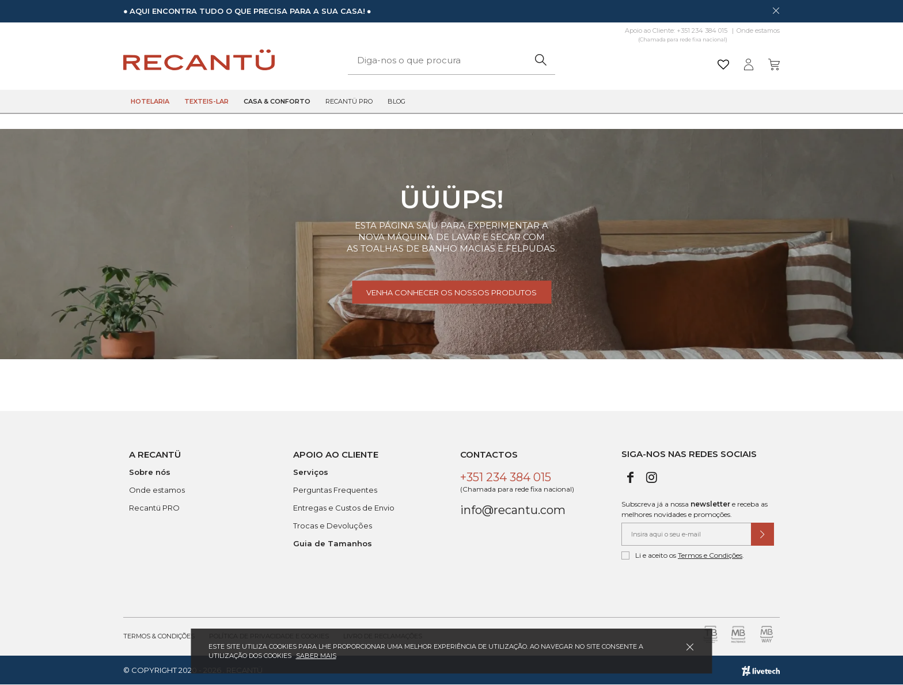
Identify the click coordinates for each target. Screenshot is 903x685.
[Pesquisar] (540, 60)
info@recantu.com (513, 510)
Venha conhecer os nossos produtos (451, 292)
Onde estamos (758, 30)
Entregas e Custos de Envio (343, 507)
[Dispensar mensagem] (776, 10)
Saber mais (316, 656)
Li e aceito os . (682, 555)
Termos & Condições (159, 636)
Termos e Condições (710, 555)
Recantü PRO (154, 507)
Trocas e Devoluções (332, 525)
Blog (396, 101)
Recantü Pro (349, 101)
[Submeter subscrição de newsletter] (762, 534)
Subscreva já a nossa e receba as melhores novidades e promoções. (694, 509)
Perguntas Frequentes (335, 489)
